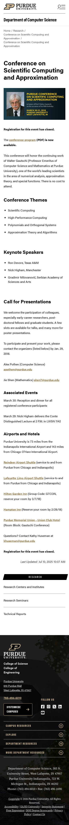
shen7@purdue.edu (46, 380)
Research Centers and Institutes (24, 587)
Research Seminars (16, 600)
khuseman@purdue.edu (19, 541)
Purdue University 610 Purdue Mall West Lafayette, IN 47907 (17, 685)
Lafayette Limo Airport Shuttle (24, 478)
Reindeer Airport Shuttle (20, 462)
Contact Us (39, 814)
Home (7, 30)
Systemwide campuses (14, 709)
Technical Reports (15, 614)
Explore (34, 735)
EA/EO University (30, 806)
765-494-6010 (12, 698)
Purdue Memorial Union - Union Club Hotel (32, 520)
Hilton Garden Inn (15, 494)
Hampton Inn (12, 509)
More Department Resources (34, 752)
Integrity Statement (53, 806)
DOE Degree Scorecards (39, 810)
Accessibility (11, 806)
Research (18, 30)
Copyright (14, 799)
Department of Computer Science (30, 19)
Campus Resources (34, 726)
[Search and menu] (61, 6)
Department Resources (34, 744)
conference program (22, 140)
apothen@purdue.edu (18, 369)
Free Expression (15, 810)
